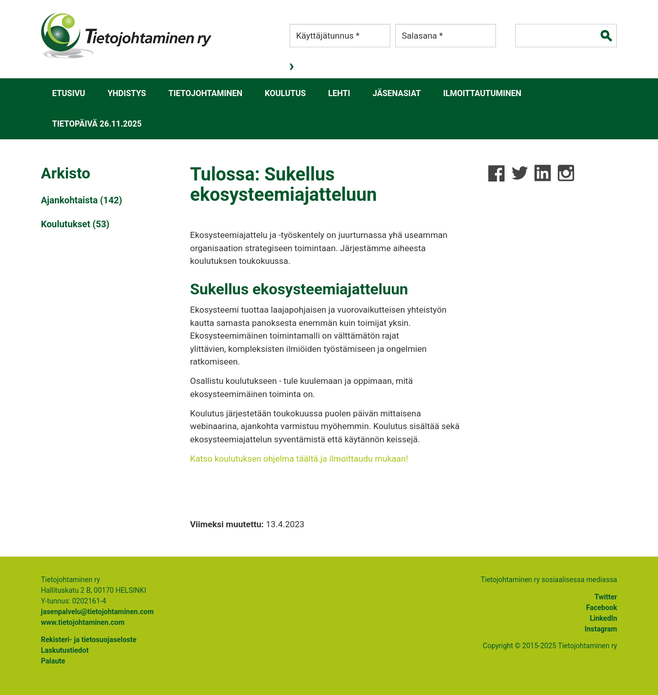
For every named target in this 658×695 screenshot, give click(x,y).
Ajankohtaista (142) (81, 200)
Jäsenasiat (396, 93)
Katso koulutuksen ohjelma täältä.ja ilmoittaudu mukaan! (299, 459)
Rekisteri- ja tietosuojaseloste (89, 640)
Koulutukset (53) (75, 224)
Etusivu (68, 93)
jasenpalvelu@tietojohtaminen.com (97, 612)
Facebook (601, 607)
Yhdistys (127, 93)
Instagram (601, 629)
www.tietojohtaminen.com (83, 622)
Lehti (339, 93)
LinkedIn (603, 618)
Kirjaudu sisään (293, 66)
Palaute (53, 661)
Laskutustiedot (65, 650)
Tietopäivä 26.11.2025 (97, 124)
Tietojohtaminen (205, 93)
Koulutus (285, 93)
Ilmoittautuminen (482, 93)
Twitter (605, 597)
